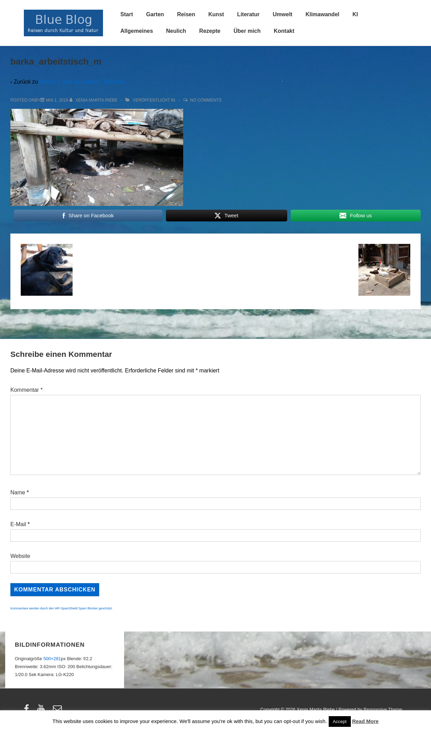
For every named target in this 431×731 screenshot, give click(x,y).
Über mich (247, 31)
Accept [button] (340, 721)
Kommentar (26, 390)
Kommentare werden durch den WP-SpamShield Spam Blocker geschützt (61, 608)
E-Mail (18, 524)
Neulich (176, 31)
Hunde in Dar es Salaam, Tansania (82, 82)
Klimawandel (322, 14)
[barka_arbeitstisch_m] (57, 100)
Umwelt (282, 14)
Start (126, 14)
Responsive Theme (383, 709)
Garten (155, 14)
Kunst (216, 14)
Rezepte (209, 31)
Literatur (248, 14)
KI (355, 14)
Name (17, 492)
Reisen (186, 14)
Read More (365, 721)
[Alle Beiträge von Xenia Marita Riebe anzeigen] (94, 100)
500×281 (52, 658)
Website (20, 556)
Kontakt (284, 31)
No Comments (206, 100)
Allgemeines (136, 31)
